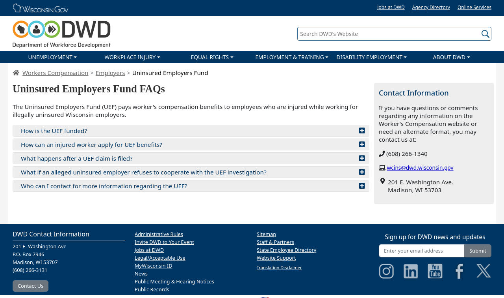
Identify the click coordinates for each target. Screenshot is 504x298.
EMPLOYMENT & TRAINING (289, 57)
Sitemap (266, 234)
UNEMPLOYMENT (50, 57)
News (141, 273)
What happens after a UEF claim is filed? (193, 158)
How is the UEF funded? (193, 131)
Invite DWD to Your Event (164, 242)
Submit (477, 250)
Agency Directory (431, 7)
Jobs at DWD (391, 7)
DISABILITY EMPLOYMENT (369, 57)
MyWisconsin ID (153, 265)
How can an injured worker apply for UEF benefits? (193, 144)
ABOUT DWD (449, 57)
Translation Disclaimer (279, 267)
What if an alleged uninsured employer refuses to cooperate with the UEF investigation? (193, 172)
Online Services (474, 7)
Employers (110, 73)
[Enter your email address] (422, 250)
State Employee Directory (286, 249)
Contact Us (30, 285)
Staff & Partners (275, 242)
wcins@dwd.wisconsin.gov (420, 167)
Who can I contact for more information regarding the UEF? (193, 186)
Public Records (152, 289)
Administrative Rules (159, 234)
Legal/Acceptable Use (160, 257)
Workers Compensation (55, 73)
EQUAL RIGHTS (210, 57)
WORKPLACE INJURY (130, 57)
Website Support (276, 257)
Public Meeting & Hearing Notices (174, 281)
